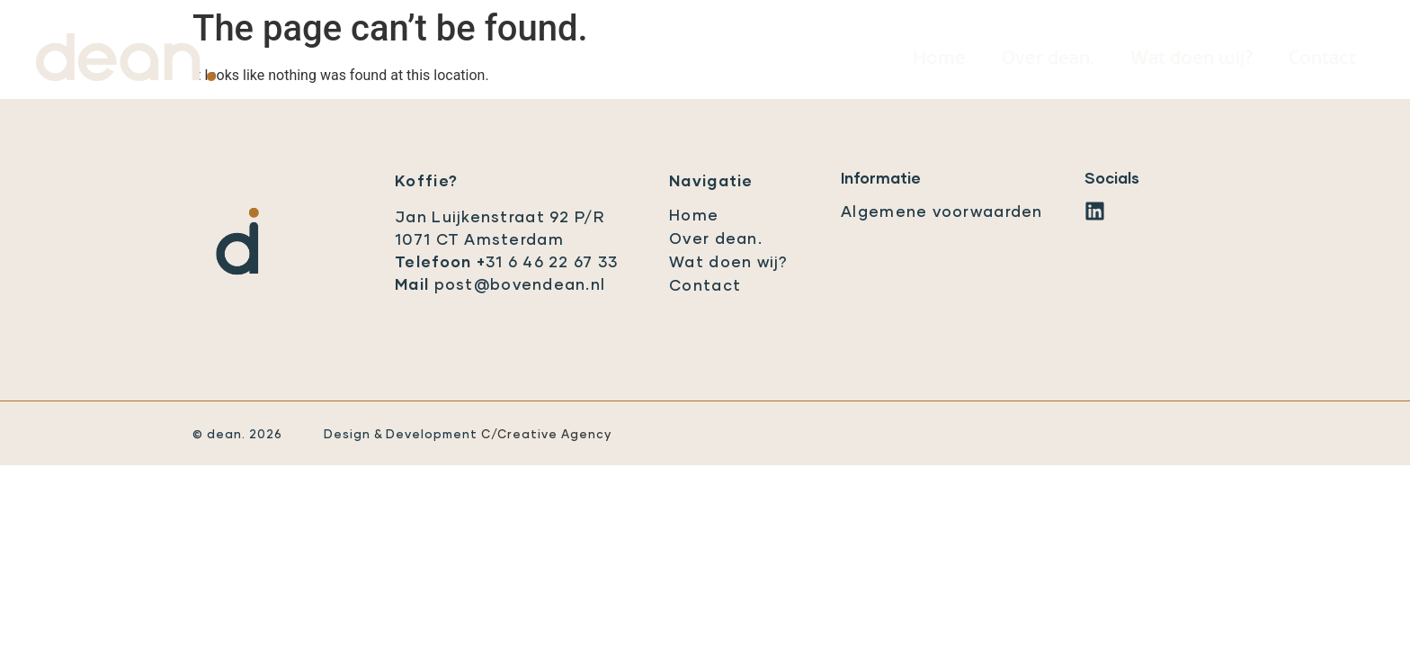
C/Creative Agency (546, 435)
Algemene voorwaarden (942, 212)
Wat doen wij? (1191, 58)
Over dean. (1048, 58)
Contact (1322, 58)
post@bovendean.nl (520, 285)
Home (939, 58)
